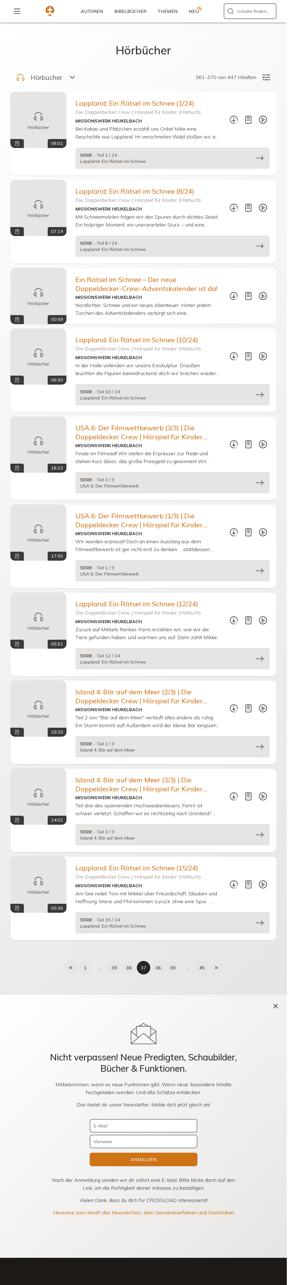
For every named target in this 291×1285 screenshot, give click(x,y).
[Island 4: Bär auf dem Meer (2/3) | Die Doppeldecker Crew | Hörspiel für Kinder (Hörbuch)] (38, 709)
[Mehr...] (17, 11)
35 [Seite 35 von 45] (114, 967)
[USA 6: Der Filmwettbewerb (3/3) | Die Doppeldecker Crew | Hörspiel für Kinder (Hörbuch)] (38, 445)
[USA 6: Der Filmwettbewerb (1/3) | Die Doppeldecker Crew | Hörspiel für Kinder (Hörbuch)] (38, 533)
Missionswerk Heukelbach (108, 121)
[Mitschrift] (248, 119)
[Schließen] (275, 1006)
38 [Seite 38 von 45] (158, 967)
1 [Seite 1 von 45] (85, 967)
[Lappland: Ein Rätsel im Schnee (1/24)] (38, 120)
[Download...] (234, 119)
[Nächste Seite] (216, 967)
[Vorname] (143, 1141)
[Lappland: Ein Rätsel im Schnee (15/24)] (38, 885)
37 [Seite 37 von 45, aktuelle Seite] (143, 967)
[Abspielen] (263, 119)
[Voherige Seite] (70, 967)
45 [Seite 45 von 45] (202, 967)
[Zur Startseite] (50, 11)
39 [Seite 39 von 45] (172, 967)
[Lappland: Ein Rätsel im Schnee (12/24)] (38, 621)
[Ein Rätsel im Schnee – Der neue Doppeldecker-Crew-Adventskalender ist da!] (38, 296)
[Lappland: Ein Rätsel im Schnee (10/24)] (38, 357)
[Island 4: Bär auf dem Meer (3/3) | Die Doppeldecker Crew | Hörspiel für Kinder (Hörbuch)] (38, 797)
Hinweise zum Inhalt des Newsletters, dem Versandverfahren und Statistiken (143, 1212)
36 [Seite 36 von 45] (129, 967)
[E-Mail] (143, 1126)
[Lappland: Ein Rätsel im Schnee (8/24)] (38, 208)
